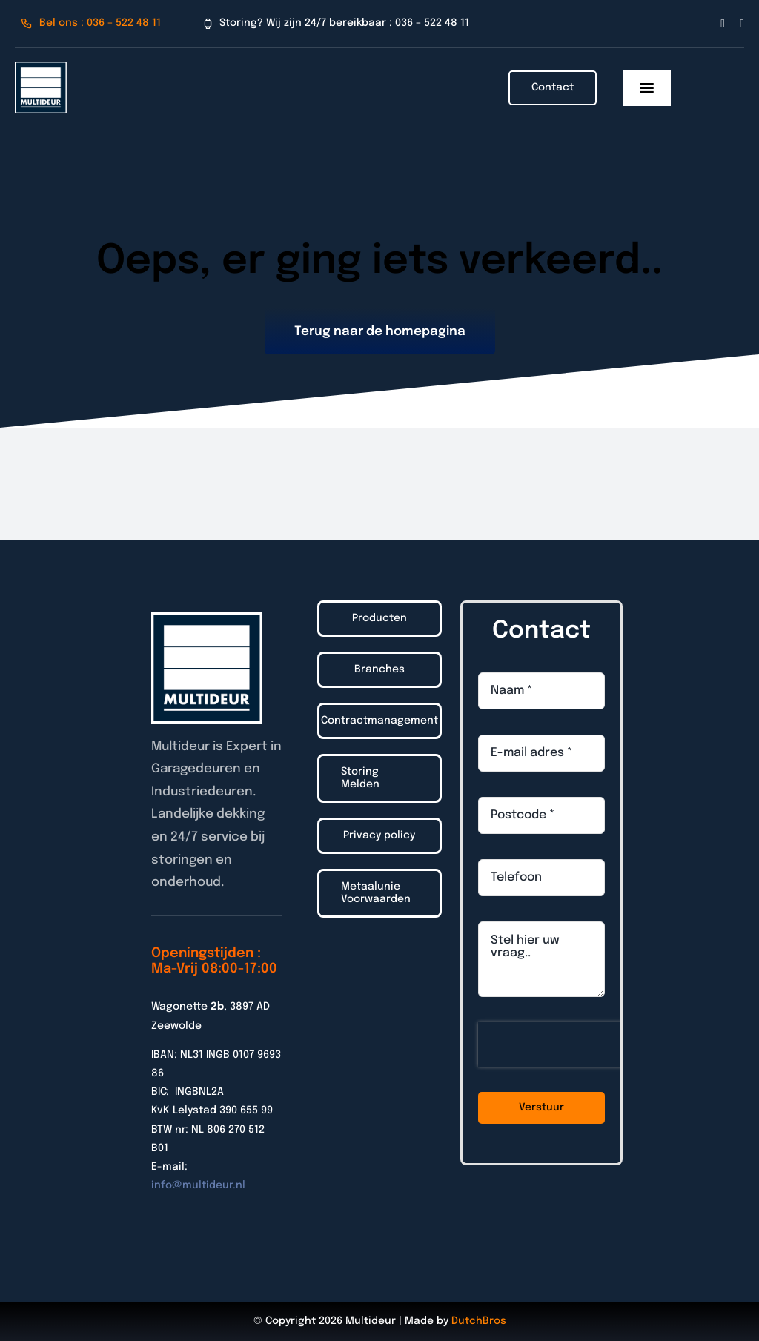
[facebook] (722, 24)
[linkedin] (742, 24)
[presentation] (573, 1044)
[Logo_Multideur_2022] (41, 68)
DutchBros (478, 1321)
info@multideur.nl (198, 1185)
